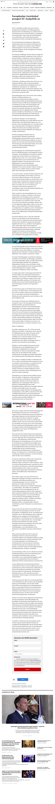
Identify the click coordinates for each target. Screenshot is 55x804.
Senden (27, 669)
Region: (16, 651)
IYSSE (27, 10)
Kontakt (47, 1)
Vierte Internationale (6, 10)
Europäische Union (16, 686)
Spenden (51, 10)
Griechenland (24, 686)
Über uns (50, 1)
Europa (29, 686)
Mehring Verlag (33, 10)
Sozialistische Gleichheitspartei (18, 10)
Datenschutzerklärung (35, 660)
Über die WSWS (40, 10)
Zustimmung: (17, 657)
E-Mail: (15, 640)
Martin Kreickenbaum (16, 22)
